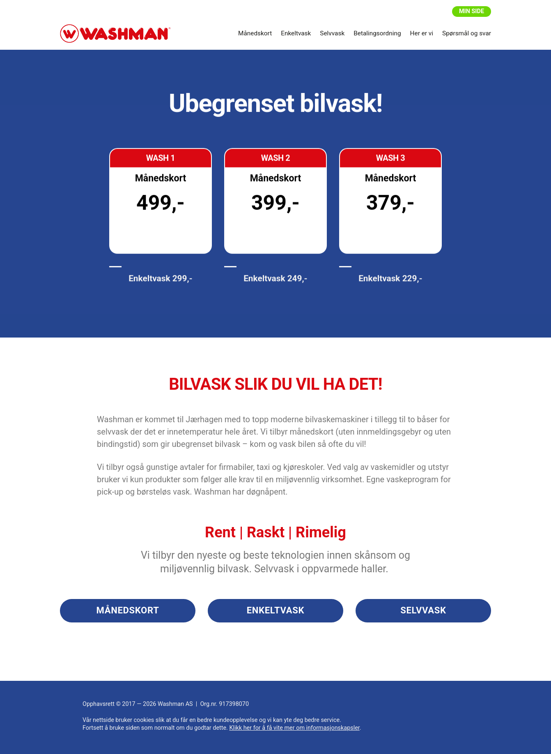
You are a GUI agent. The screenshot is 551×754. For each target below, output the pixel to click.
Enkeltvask (296, 33)
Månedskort (255, 33)
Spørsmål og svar (466, 33)
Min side (471, 11)
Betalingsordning (377, 33)
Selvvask (332, 33)
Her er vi (421, 33)
